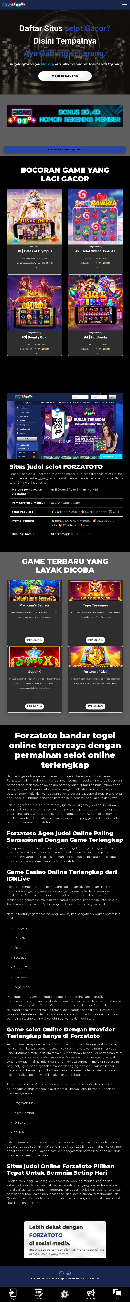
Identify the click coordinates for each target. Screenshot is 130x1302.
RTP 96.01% (95, 639)
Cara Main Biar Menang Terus (65, 149)
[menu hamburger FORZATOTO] (124, 4)
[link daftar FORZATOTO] (39, 1294)
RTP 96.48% (95, 706)
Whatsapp (47, 64)
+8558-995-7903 (81, 533)
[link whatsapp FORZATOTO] (61, 1274)
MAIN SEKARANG (65, 75)
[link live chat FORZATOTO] (68, 1274)
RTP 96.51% (34, 639)
